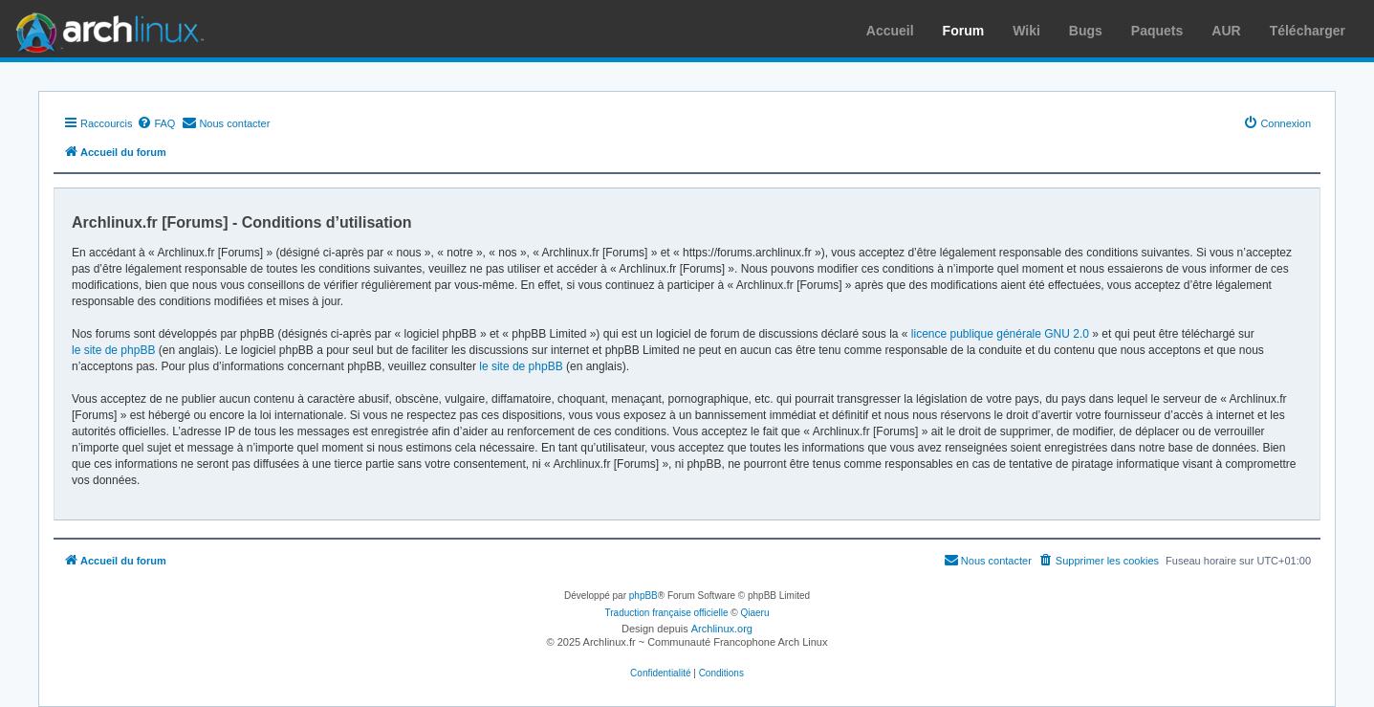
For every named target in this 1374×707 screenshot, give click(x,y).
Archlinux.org (721, 628)
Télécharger (1307, 30)
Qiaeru (754, 613)
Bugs (1085, 30)
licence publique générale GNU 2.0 (1000, 334)
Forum (964, 30)
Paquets (1157, 30)
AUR (1225, 30)
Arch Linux (105, 29)
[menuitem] (156, 123)
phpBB (643, 595)
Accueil (890, 30)
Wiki (1026, 30)
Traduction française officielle (667, 613)
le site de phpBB (113, 350)
